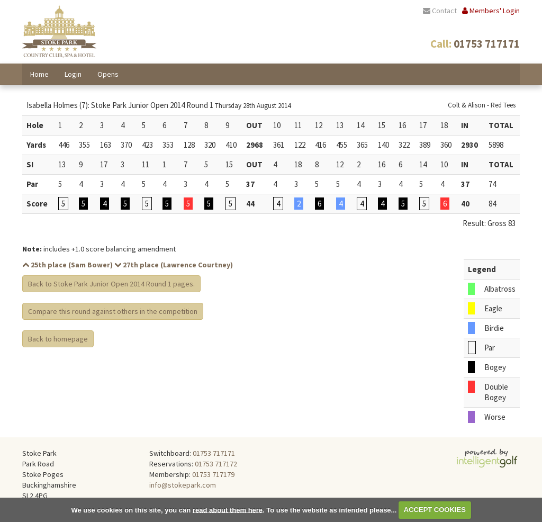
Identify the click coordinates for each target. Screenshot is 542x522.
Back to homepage (58, 339)
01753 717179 (213, 474)
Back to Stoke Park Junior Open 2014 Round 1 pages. (111, 284)
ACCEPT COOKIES (435, 510)
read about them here (228, 510)
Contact (440, 10)
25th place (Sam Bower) (67, 264)
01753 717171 (214, 453)
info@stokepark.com (182, 485)
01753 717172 (216, 464)
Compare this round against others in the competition (112, 311)
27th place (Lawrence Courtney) (173, 264)
